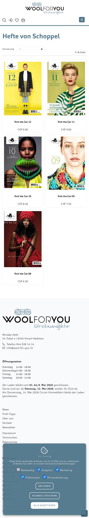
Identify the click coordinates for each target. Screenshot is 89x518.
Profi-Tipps (9, 415)
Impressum (9, 434)
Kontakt (7, 424)
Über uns (7, 420)
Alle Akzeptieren (44, 505)
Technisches (9, 439)
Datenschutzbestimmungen (60, 463)
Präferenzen (30, 477)
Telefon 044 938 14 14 (20, 346)
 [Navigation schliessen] (82, 19)
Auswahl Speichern (44, 495)
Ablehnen (44, 486)
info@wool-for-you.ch (20, 349)
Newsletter (8, 429)
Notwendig (25, 470)
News (5, 411)
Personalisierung (55, 477)
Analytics (45, 470)
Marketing (64, 470)
